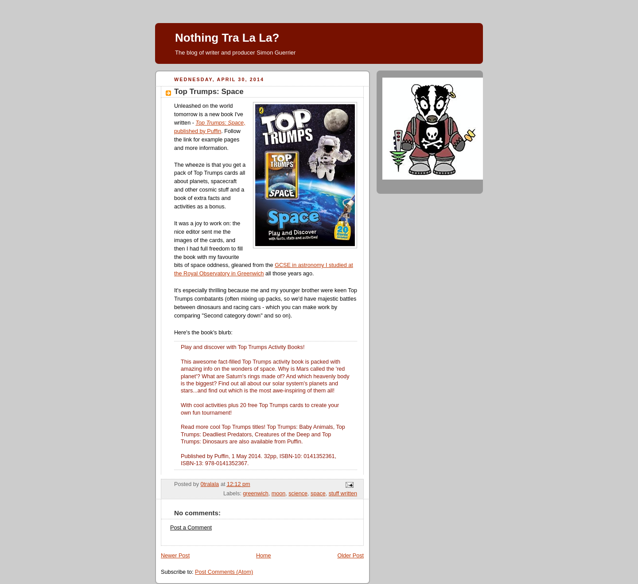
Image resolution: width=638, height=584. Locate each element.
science (297, 493)
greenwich (255, 493)
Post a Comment (191, 528)
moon (279, 493)
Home (263, 556)
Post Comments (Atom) (224, 572)
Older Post (350, 556)
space (318, 493)
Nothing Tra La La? (227, 37)
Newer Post (175, 556)
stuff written (343, 493)
